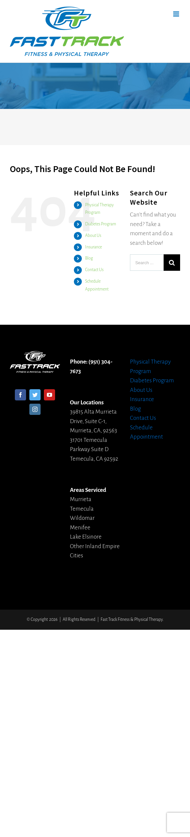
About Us (93, 235)
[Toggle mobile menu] (176, 14)
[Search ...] (147, 262)
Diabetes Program (100, 224)
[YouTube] (49, 394)
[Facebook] (20, 394)
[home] (35, 355)
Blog (89, 258)
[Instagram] (35, 409)
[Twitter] (35, 394)
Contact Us (94, 269)
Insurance (93, 247)
